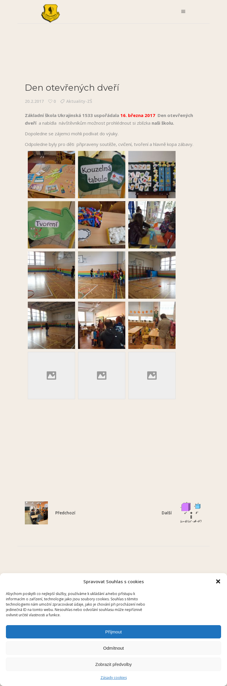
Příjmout (113, 631)
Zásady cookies (113, 677)
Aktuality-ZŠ (79, 101)
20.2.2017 (34, 101)
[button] (218, 581)
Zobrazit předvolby (113, 664)
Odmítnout (113, 648)
